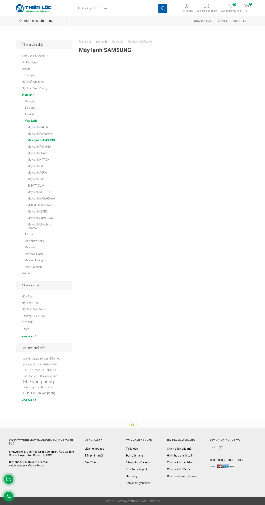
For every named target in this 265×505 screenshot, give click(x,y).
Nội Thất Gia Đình (33, 81)
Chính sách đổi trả (178, 469)
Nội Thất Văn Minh (33, 309)
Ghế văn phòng (38, 381)
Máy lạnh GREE (37, 179)
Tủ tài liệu (29, 393)
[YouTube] (221, 448)
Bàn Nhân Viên (47, 364)
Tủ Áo (40, 387)
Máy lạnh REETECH (39, 192)
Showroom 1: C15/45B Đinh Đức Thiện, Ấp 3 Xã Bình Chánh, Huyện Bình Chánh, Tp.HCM (42, 453)
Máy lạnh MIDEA (38, 211)
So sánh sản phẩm (207, 10)
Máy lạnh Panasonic (40, 133)
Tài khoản (187, 10)
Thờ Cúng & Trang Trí (35, 55)
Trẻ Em (26, 68)
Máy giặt (30, 101)
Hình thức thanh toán (180, 455)
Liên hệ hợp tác (94, 448)
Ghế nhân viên (30, 375)
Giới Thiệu (91, 462)
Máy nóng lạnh (34, 254)
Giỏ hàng (131, 476)
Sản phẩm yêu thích (138, 483)
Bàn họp (55, 358)
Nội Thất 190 (30, 303)
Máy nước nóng (34, 241)
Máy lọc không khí (36, 260)
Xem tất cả (29, 336)
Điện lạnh (28, 94)
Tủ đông (30, 107)
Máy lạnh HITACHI (39, 159)
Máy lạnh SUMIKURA (40, 218)
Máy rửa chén (33, 267)
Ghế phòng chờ (48, 375)
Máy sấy (30, 247)
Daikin (25, 329)
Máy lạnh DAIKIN (38, 127)
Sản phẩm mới (94, 455)
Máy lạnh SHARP (38, 153)
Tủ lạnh (29, 114)
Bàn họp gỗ (29, 364)
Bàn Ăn (27, 358)
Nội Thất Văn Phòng (34, 88)
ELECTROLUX (36, 185)
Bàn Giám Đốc (40, 358)
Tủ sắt (49, 387)
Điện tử (26, 273)
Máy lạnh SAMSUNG (41, 140)
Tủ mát (29, 234)
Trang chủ (85, 41)
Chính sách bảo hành (180, 462)
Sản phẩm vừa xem (138, 462)
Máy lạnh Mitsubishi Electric (40, 226)
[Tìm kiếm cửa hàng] (116, 8)
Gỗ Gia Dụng (29, 62)
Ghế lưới (51, 370)
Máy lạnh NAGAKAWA (41, 198)
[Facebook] (213, 448)
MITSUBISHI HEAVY (40, 205)
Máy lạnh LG (35, 166)
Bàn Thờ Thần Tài (34, 370)
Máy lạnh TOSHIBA (39, 146)
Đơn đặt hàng (134, 455)
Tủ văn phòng (46, 393)
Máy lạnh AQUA (37, 172)
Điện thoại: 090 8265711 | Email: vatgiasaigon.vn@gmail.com (29, 463)
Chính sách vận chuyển (181, 476)
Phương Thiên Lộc (33, 316)
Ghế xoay (28, 387)
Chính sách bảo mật (179, 448)
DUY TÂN (27, 322)
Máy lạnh (31, 120)
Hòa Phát (27, 296)
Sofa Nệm (28, 75)
